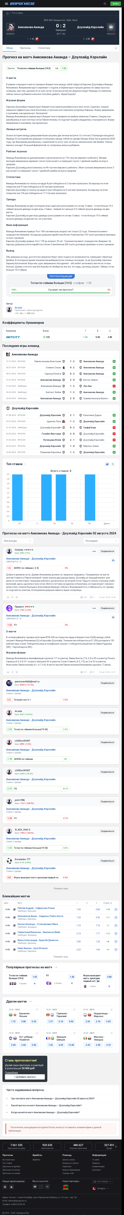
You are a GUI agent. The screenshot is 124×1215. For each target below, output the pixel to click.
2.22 (79, 949)
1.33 (79, 917)
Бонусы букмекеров (71, 1170)
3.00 (79, 941)
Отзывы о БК (68, 1173)
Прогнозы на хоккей (11, 1173)
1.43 (85, 337)
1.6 (9, 568)
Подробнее (11, 1072)
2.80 (98, 909)
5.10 (61, 1021)
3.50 (108, 1021)
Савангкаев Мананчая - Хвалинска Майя (39, 932)
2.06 (34, 1045)
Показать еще (61, 956)
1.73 (13, 1021)
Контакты (96, 1170)
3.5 (9, 700)
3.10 (98, 1021)
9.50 (71, 1021)
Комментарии (98, 1166)
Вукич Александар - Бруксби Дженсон (38, 940)
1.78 (9, 759)
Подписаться (107, 551)
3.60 (13, 1045)
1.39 (98, 941)
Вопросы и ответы (70, 1163)
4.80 (109, 977)
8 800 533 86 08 (18, 1204)
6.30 (61, 1045)
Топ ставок (7, 1163)
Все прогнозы (8, 1160)
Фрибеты (36, 1160)
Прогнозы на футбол (11, 1166)
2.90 (98, 1045)
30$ (46, 337)
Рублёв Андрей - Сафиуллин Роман (36, 908)
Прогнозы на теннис (11, 1170)
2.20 (88, 1045)
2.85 (110, 337)
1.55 (64, 68)
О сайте (95, 1160)
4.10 (108, 1045)
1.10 (79, 925)
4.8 (9, 877)
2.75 (9, 788)
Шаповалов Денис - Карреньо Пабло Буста (40, 916)
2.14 (79, 933)
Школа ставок (68, 1160)
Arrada (18, 307)
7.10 (98, 925)
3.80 (23, 1021)
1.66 (98, 949)
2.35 (88, 1021)
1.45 (9, 625)
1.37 (50, 1021)
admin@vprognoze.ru (17, 1201)
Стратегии (66, 1166)
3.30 (98, 917)
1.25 (50, 1045)
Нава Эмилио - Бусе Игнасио (33, 948)
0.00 (98, 337)
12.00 (71, 1045)
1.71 (98, 933)
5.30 (34, 1021)
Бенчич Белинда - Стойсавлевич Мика (38, 924)
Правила (96, 1163)
